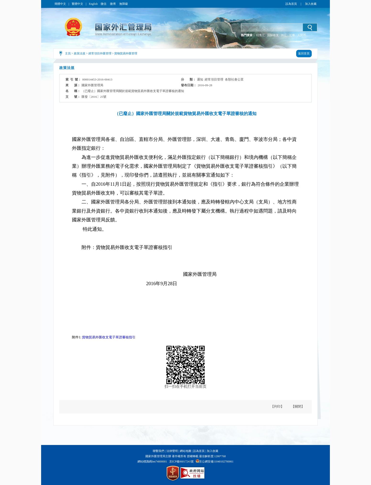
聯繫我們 (158, 451)
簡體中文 (60, 4)
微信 (104, 4)
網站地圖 (185, 451)
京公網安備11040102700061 (216, 461)
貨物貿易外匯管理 (125, 53)
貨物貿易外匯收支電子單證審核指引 (109, 337)
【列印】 (277, 406)
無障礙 (123, 4)
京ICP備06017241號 (181, 461)
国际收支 (273, 35)
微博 (113, 4)
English (93, 4)
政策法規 (79, 53)
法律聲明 (172, 451)
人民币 (301, 35)
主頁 (68, 53)
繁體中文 (77, 4)
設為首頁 (291, 4)
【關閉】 (298, 406)
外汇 (284, 35)
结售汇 (260, 35)
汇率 (292, 35)
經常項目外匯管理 (99, 53)
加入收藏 (310, 4)
